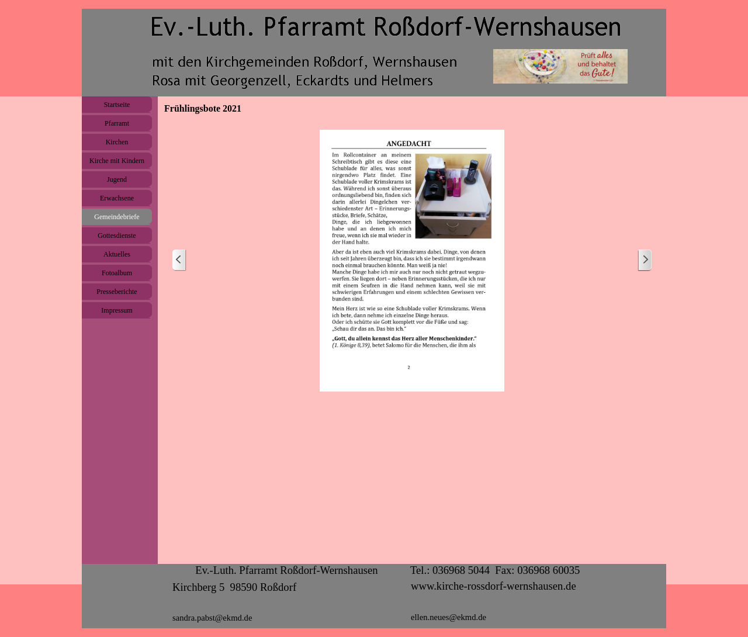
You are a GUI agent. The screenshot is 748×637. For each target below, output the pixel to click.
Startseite (117, 105)
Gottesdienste (117, 235)
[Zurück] (179, 260)
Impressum (116, 310)
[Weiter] (645, 260)
